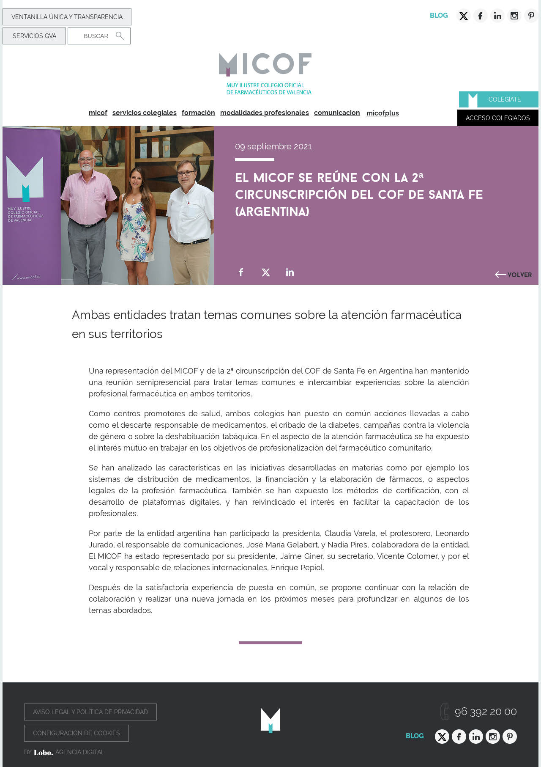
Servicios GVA (34, 36)
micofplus (382, 113)
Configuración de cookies (76, 733)
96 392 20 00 (486, 711)
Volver (520, 273)
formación (198, 113)
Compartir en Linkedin (290, 272)
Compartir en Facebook (241, 272)
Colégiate (505, 99)
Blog (439, 15)
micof (98, 113)
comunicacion (337, 113)
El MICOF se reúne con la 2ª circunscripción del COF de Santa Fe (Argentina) (359, 192)
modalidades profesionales (264, 113)
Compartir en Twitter (266, 272)
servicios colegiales (144, 113)
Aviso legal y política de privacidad (90, 712)
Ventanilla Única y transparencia (67, 17)
